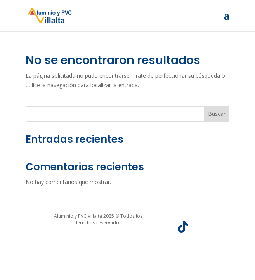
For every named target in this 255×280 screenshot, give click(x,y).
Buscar (217, 113)
